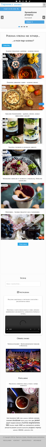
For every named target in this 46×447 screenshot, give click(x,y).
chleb (21, 418)
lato (7, 425)
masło (16, 425)
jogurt (8, 423)
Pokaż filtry (6, 45)
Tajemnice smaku (11, 4)
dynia (22, 420)
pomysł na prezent (10, 427)
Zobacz (29, 22)
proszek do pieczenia (22, 427)
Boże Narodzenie (11, 418)
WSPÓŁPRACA (26, 440)
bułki (18, 418)
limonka (12, 425)
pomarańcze (30, 425)
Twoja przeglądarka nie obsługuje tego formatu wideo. (23, 324)
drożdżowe (16, 420)
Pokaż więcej (23, 244)
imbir (29, 420)
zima (31, 430)
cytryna (31, 418)
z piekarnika (27, 430)
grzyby (26, 420)
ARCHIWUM (37, 440)
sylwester (15, 430)
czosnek (9, 420)
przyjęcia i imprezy (35, 427)
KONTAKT (16, 440)
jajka (32, 420)
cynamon (25, 418)
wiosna (20, 430)
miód (20, 425)
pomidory (37, 425)
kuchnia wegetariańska (31, 423)
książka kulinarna (16, 423)
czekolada (36, 418)
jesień (37, 420)
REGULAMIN (7, 440)
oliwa (24, 425)
